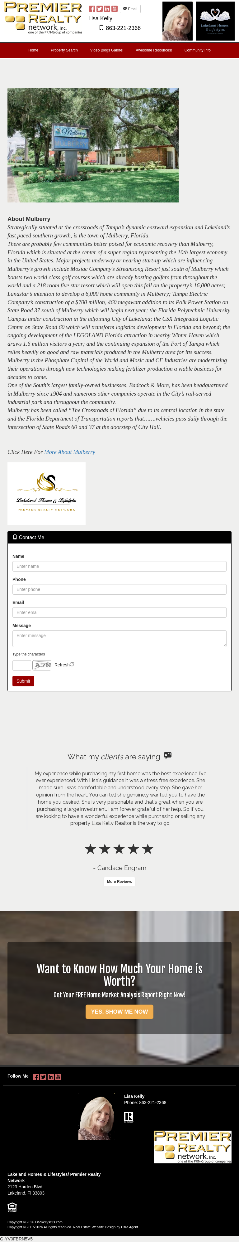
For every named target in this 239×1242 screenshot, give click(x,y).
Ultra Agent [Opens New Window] (129, 1227)
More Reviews (119, 881)
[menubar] (119, 50)
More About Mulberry (69, 452)
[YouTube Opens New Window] (114, 8)
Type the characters (28, 654)
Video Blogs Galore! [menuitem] (107, 50)
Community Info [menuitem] (198, 50)
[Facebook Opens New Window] (92, 8)
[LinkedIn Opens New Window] (107, 8)
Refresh (62, 664)
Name (18, 556)
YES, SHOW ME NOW (119, 1012)
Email (130, 9)
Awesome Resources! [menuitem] (154, 50)
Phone (19, 579)
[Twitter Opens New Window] (99, 8)
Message (21, 625)
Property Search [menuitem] (64, 50)
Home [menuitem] (33, 50)
